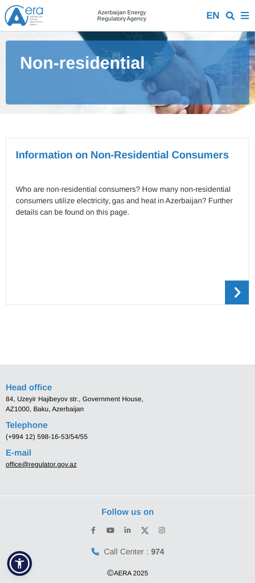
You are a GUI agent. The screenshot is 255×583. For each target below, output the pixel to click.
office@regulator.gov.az (41, 464)
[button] (20, 563)
